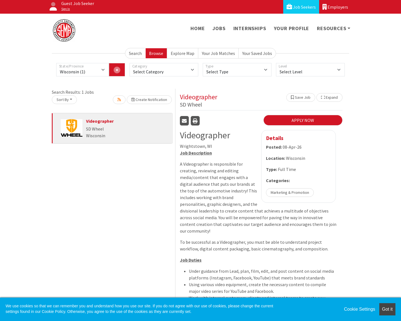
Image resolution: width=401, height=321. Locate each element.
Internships (249, 28)
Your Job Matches (218, 53)
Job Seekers (301, 6)
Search (135, 53)
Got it (387, 309)
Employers (335, 6)
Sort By (63, 99)
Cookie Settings (359, 309)
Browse (156, 53)
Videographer (100, 121)
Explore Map (182, 53)
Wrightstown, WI (196, 146)
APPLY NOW (303, 120)
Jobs (218, 28)
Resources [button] (331, 28)
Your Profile (291, 28)
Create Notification (149, 99)
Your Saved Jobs (257, 53)
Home (197, 28)
